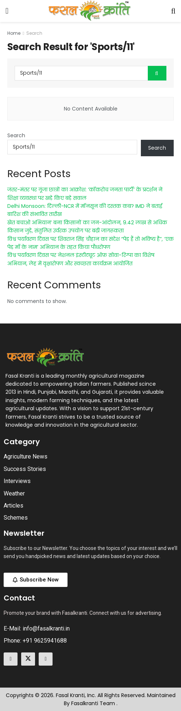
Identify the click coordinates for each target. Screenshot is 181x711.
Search (34, 33)
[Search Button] (173, 11)
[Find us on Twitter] (28, 659)
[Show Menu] (6, 11)
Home (13, 33)
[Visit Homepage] (89, 11)
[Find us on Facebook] (11, 659)
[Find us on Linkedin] (46, 659)
